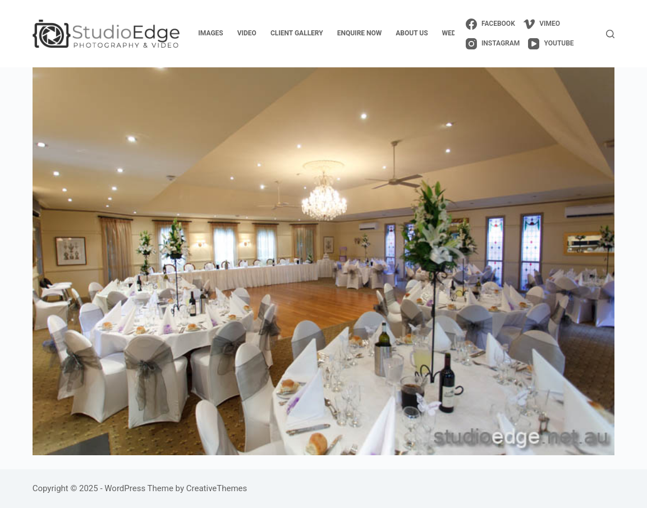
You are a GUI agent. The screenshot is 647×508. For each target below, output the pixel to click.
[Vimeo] (542, 24)
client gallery (296, 33)
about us (412, 33)
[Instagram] (493, 43)
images (210, 33)
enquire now (359, 33)
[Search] (610, 34)
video (246, 33)
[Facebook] (490, 24)
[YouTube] (550, 43)
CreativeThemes (216, 488)
